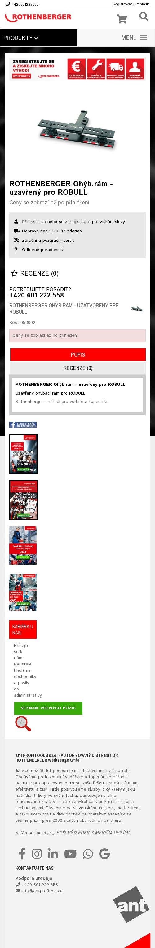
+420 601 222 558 (36, 296)
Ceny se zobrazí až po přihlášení (49, 203)
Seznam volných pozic (48, 708)
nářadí (119, 777)
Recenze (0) (35, 273)
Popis (78, 354)
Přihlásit (142, 4)
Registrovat (122, 4)
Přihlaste (31, 222)
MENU (134, 38)
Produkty (20, 38)
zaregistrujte (78, 222)
